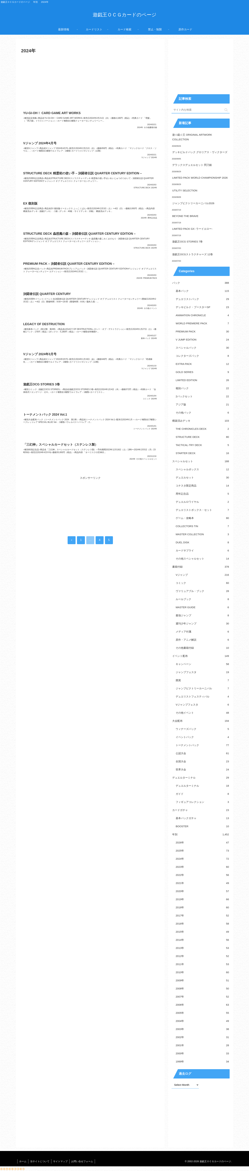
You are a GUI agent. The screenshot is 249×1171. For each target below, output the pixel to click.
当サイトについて (39, 1161)
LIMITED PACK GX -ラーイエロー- (192, 228)
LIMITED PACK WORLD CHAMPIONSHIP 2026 (200, 177)
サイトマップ (60, 1161)
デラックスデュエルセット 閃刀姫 (192, 164)
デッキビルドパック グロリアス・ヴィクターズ (199, 152)
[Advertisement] (90, 81)
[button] (226, 110)
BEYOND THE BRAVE (185, 216)
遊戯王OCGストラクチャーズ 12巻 (192, 254)
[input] (201, 109)
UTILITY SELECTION (184, 190)
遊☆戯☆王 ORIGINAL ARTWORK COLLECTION (192, 137)
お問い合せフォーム (82, 1161)
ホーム (22, 1161)
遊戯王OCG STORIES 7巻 (187, 241)
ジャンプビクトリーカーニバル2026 (193, 203)
